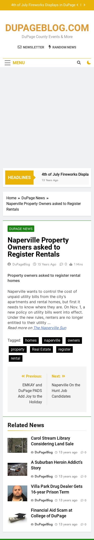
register (64, 349)
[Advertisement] (47, 119)
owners (74, 340)
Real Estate (41, 349)
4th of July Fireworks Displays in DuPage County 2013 (43, 5)
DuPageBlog (21, 264)
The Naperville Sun (49, 327)
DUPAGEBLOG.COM (47, 28)
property (18, 349)
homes (31, 340)
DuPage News (21, 228)
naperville (52, 340)
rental (15, 358)
